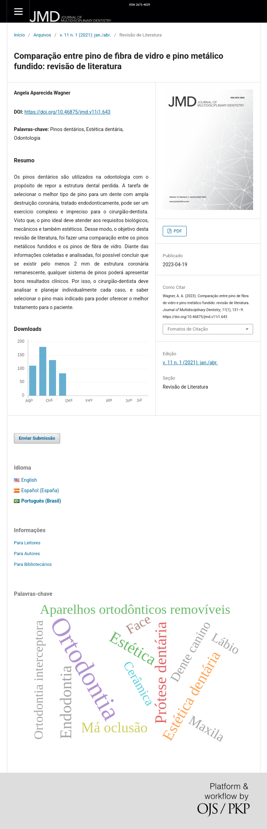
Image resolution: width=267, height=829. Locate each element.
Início (19, 35)
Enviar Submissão (37, 438)
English (29, 480)
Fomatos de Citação (188, 329)
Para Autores (27, 553)
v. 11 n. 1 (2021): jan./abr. (85, 35)
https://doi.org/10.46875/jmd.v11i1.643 (67, 112)
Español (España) (40, 490)
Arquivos (42, 35)
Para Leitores (27, 542)
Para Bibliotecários (33, 564)
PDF (177, 231)
